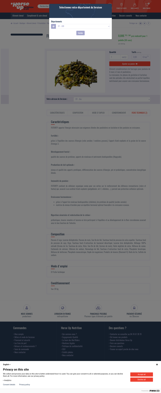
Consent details (9, 385)
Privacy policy (24, 385)
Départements (56, 21)
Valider (80, 33)
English (7, 365)
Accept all (142, 374)
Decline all (142, 380)
